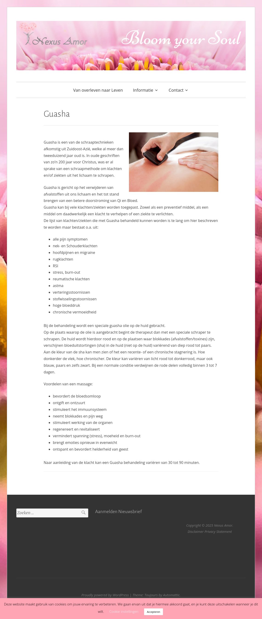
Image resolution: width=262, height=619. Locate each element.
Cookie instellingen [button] (123, 611)
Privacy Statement (218, 531)
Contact (176, 90)
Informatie (143, 90)
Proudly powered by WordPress (105, 595)
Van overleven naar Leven (98, 90)
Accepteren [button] (153, 611)
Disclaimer (196, 531)
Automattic (171, 595)
